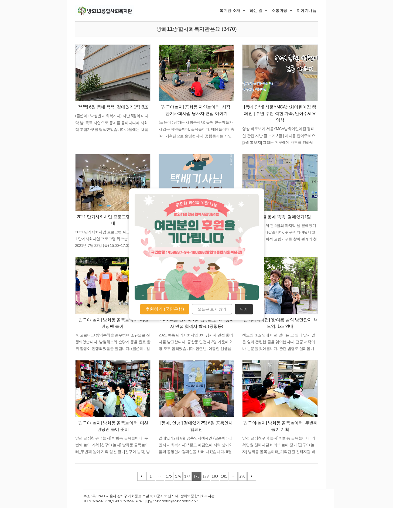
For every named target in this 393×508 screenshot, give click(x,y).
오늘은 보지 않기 (212, 309)
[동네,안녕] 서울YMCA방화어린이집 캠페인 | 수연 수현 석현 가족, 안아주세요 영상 (280, 113)
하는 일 (258, 10)
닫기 (244, 309)
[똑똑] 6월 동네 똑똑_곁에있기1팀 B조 (112, 107)
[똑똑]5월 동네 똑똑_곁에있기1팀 (280, 216)
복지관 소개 (232, 10)
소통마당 (282, 10)
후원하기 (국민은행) (164, 309)
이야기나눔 (306, 10)
